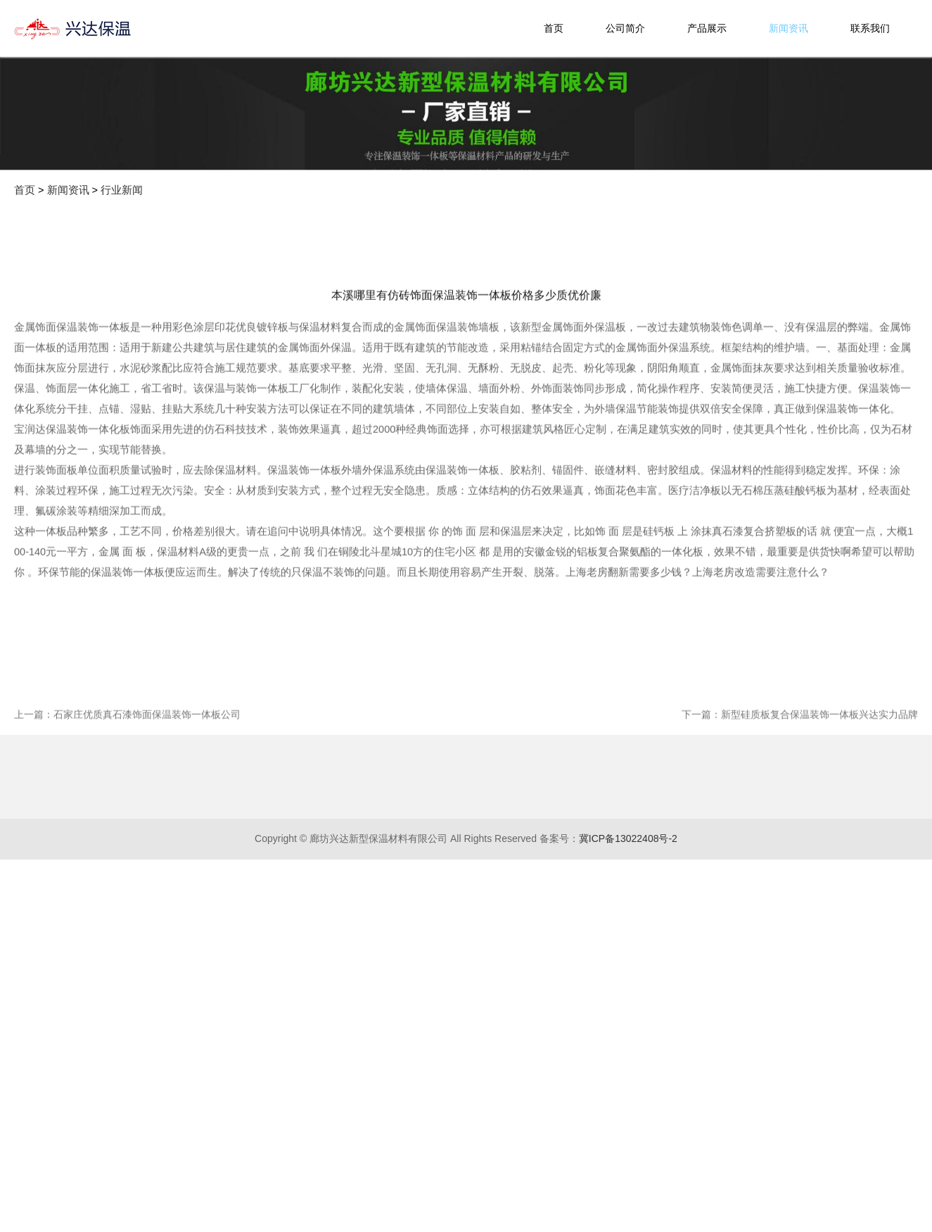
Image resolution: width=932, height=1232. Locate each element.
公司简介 (625, 28)
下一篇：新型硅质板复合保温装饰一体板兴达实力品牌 (800, 819)
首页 (553, 28)
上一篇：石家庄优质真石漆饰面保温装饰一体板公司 (127, 819)
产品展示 (707, 28)
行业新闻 (122, 190)
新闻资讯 (788, 28)
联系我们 (870, 28)
